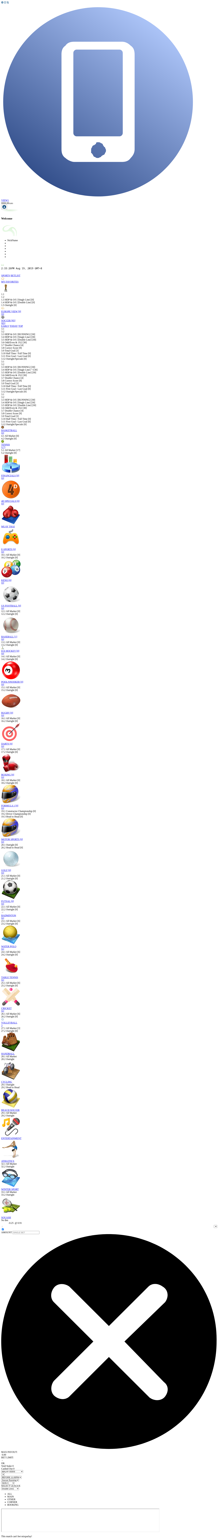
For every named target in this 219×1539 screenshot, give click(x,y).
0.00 (4, 1454)
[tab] (5, 275)
